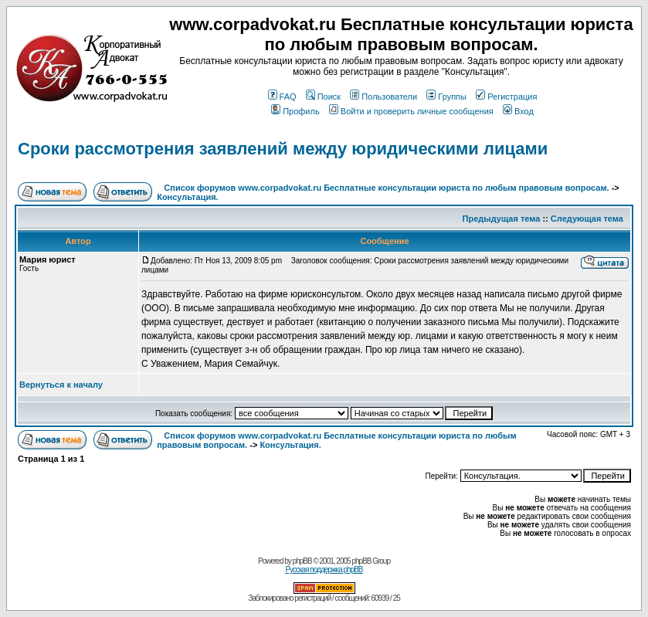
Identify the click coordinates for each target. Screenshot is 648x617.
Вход (518, 111)
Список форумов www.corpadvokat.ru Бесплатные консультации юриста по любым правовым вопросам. (387, 187)
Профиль (295, 111)
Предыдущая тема (502, 218)
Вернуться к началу (61, 384)
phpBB (302, 561)
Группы (446, 96)
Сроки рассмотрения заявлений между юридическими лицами (283, 148)
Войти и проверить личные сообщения (411, 111)
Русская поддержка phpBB (323, 569)
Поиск (323, 96)
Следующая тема (587, 218)
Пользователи (383, 96)
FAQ (282, 96)
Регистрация (506, 96)
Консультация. (187, 197)
